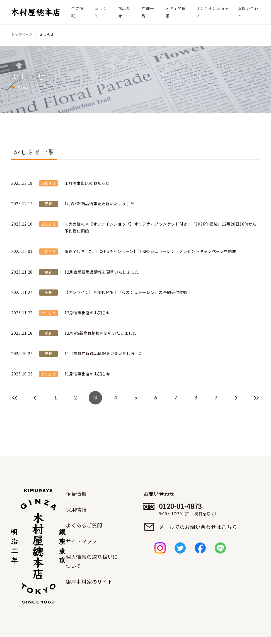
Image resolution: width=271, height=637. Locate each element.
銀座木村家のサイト (89, 581)
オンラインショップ (212, 12)
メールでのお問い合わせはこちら (198, 526)
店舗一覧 (148, 12)
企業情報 (77, 12)
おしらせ (101, 12)
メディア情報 (175, 12)
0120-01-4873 (198, 509)
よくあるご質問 (84, 525)
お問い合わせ (248, 12)
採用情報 (76, 509)
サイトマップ (81, 541)
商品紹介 (124, 12)
